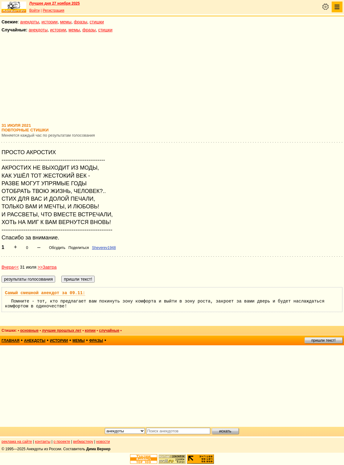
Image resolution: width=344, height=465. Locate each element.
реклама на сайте (17, 441)
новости (103, 441)
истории (50, 21)
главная (10, 341)
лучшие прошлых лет (61, 330)
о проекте (62, 441)
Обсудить (57, 248)
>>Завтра (47, 267)
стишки (97, 21)
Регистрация (53, 10)
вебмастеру (83, 441)
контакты (43, 441)
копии (90, 330)
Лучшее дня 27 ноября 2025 (54, 3)
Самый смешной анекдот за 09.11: (45, 293)
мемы (66, 21)
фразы (80, 21)
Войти (34, 10)
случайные (109, 330)
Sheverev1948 (104, 248)
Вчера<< (10, 267)
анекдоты (29, 21)
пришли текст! (323, 340)
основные (29, 330)
